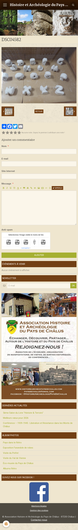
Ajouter (39, 255)
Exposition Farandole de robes (18, 447)
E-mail (5, 158)
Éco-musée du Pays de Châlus (18, 463)
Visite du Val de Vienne (14, 458)
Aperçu (57, 188)
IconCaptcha (25, 248)
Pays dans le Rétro (12, 442)
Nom (4, 146)
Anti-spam (7, 229)
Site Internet (8, 171)
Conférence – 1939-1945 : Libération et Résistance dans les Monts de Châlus (38, 425)
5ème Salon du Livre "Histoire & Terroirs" (23, 412)
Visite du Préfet (10, 453)
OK (73, 285)
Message (6, 183)
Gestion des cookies (39, 510)
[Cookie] (6, 523)
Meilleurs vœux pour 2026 (15, 418)
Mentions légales (39, 506)
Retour (38, 111)
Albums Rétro (10, 468)
